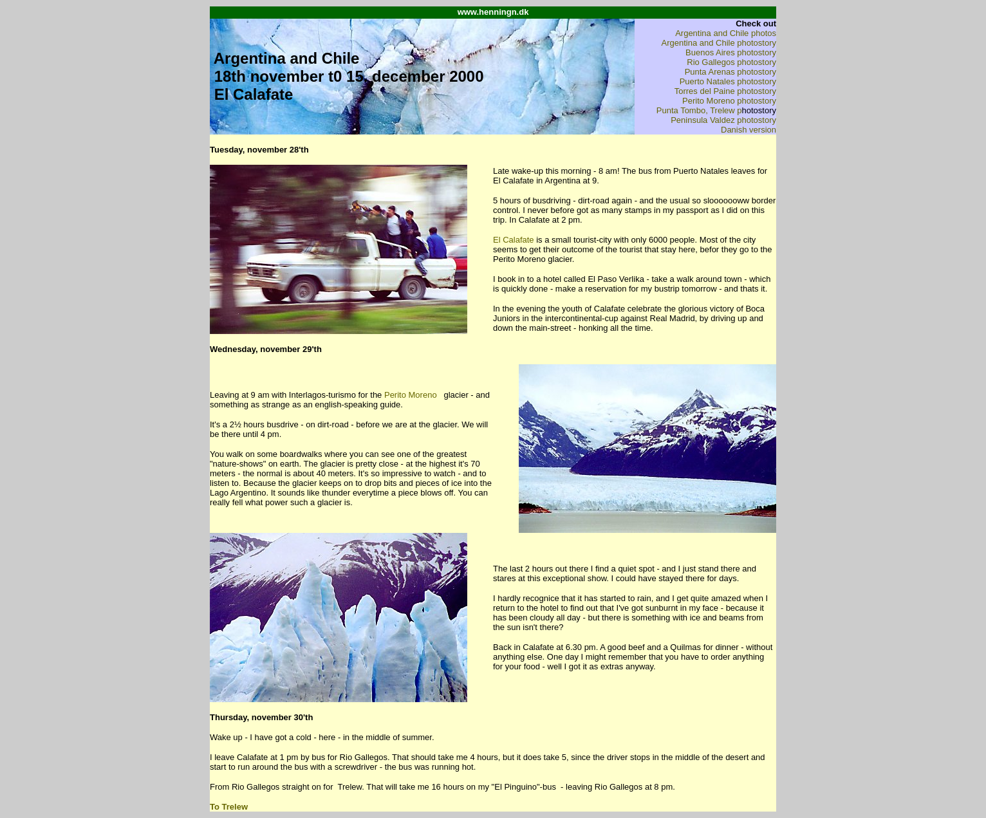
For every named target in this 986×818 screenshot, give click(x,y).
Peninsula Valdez (704, 120)
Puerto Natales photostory (728, 81)
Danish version (748, 130)
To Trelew (229, 807)
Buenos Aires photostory (730, 52)
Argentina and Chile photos (725, 33)
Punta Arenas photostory (730, 72)
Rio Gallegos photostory (731, 62)
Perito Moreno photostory (729, 101)
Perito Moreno (410, 395)
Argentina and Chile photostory (718, 43)
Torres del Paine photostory (725, 91)
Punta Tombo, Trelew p (699, 110)
